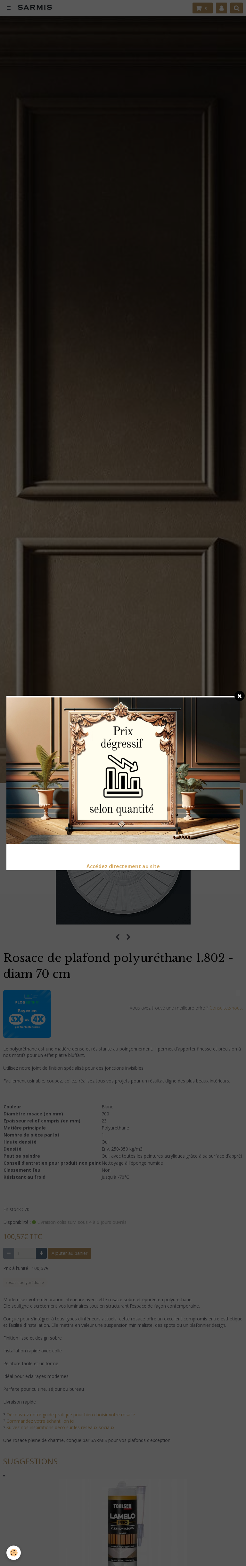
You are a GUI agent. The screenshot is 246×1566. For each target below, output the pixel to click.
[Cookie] (13, 1553)
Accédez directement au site (123, 866)
